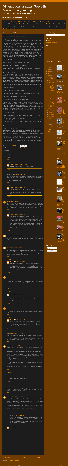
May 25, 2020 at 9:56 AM (16, 247)
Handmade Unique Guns (16, 23)
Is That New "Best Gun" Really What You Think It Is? (51, 86)
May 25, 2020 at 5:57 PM (20, 261)
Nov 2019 (51, 80)
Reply (8, 159)
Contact (13, 21)
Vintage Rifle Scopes (42, 26)
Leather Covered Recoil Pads (45, 23)
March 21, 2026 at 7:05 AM (21, 426)
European (5, 23)
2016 (49, 127)
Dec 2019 (51, 78)
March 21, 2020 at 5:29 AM (16, 154)
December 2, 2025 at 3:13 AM (16, 333)
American (5, 21)
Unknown (9, 235)
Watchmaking (54, 26)
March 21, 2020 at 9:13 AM (21, 164)
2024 (49, 67)
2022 (49, 71)
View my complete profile (51, 42)
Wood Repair (5, 28)
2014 (49, 131)
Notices (4, 26)
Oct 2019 (51, 82)
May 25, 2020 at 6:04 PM (20, 214)
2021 (49, 73)
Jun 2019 (51, 114)
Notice (64, 66)
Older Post (40, 457)
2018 (49, 124)
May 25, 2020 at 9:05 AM (16, 235)
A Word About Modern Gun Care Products (51, 92)
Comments (50, 250)
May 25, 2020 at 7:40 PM (20, 294)
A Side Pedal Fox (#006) (51, 106)
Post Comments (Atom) (14, 460)
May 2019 (51, 116)
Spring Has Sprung (63, 182)
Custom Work (33, 21)
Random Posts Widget (61, 153)
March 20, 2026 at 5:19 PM (17, 396)
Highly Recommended (30, 23)
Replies (9, 162)
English (54, 21)
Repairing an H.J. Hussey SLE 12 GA (51, 102)
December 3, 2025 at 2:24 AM (20, 374)
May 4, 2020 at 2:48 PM (20, 187)
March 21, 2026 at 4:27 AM (19, 415)
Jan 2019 (51, 121)
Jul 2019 (51, 112)
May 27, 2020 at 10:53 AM (20, 319)
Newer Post (6, 457)
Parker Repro (64, 99)
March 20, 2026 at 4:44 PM (16, 386)
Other (11, 26)
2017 (49, 126)
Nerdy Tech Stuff (58, 23)
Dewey (11, 164)
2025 (49, 66)
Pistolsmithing (19, 26)
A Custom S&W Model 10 (63, 211)
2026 (49, 64)
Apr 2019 (51, 118)
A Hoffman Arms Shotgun (63, 219)
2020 (49, 75)
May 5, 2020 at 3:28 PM (16, 201)
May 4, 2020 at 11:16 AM (19, 174)
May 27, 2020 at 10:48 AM (16, 307)
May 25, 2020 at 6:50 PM (16, 276)
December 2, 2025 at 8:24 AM (18, 345)
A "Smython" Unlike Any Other (63, 174)
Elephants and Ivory (44, 21)
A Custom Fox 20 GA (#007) (51, 97)
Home (23, 457)
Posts (48, 248)
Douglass (9, 201)
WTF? (14, 28)
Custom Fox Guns (22, 21)
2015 (49, 129)
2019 (49, 77)
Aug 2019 (51, 110)
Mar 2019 (51, 120)
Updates (50, 108)
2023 (49, 69)
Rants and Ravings (30, 26)
